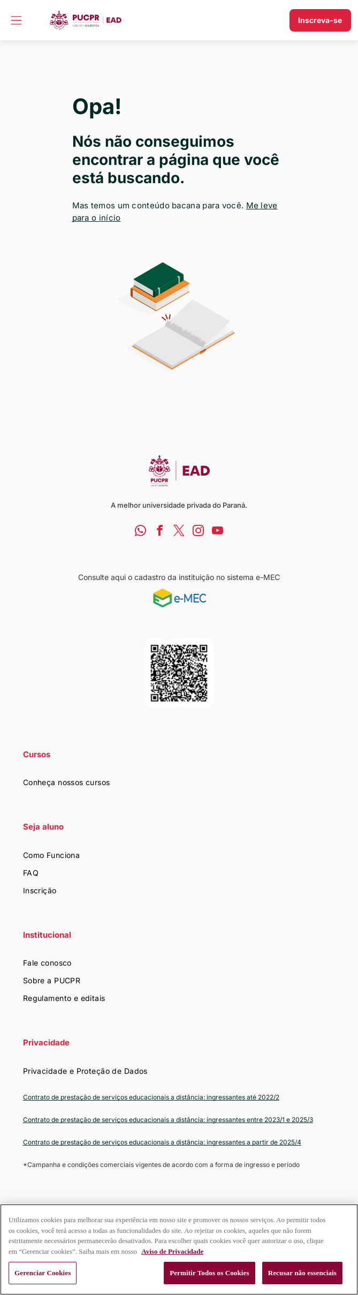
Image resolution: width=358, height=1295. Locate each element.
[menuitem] (179, 782)
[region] (179, 1249)
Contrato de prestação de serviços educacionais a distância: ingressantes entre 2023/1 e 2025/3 (168, 1120)
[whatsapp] (140, 531)
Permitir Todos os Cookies (209, 1273)
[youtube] (217, 531)
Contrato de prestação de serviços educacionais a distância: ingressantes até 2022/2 (151, 1097)
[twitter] (179, 531)
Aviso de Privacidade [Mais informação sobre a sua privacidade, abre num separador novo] (172, 1251)
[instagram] (198, 531)
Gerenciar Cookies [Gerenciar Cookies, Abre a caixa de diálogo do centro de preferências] (42, 1273)
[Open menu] (16, 20)
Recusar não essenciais (302, 1273)
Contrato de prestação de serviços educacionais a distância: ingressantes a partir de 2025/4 (162, 1142)
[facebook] (159, 531)
